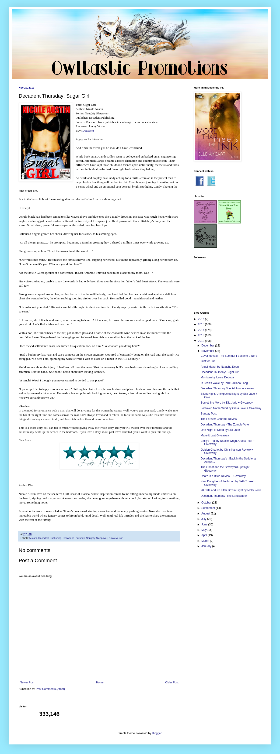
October (206, 502)
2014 (201, 330)
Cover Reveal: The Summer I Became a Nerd (229, 355)
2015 (201, 324)
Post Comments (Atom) (50, 689)
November (208, 351)
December (208, 345)
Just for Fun (208, 361)
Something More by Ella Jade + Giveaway (227, 402)
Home (100, 682)
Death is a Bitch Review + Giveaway (223, 476)
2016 (201, 319)
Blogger (156, 733)
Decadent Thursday (73, 538)
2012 (201, 341)
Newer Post (27, 682)
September (208, 508)
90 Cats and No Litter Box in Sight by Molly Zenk (231, 490)
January (206, 546)
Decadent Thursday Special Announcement (228, 388)
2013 (201, 335)
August (206, 513)
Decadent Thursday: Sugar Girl (220, 372)
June (204, 524)
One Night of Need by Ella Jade (220, 430)
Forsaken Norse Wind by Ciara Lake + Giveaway (231, 408)
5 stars (33, 538)
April (204, 535)
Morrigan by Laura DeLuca (217, 377)
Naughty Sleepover (96, 538)
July (204, 519)
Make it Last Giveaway (215, 435)
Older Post (171, 682)
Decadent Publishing (49, 538)
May (204, 529)
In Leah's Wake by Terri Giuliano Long (224, 383)
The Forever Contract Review (219, 419)
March (205, 540)
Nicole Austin (116, 538)
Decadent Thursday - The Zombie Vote (225, 424)
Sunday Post (209, 413)
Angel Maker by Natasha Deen (220, 366)
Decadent (88, 130)
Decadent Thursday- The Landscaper (224, 495)
